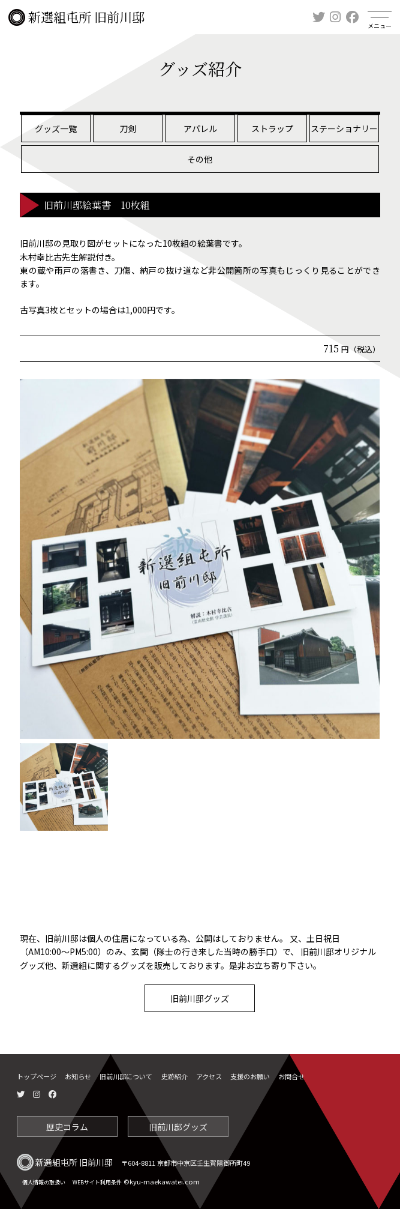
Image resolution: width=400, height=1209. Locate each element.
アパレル (200, 128)
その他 (199, 159)
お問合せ (291, 1076)
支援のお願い (250, 1076)
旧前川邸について (126, 1076)
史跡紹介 (174, 1076)
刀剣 (127, 128)
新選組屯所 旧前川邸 (76, 17)
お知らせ (78, 1076)
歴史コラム (67, 1127)
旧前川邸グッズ (199, 998)
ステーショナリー (344, 128)
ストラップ (272, 128)
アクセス (209, 1076)
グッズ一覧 (56, 128)
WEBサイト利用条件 (97, 1182)
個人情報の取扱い (43, 1182)
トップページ (36, 1076)
